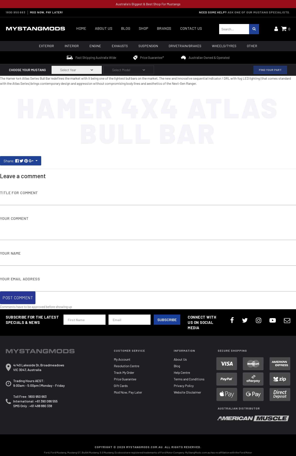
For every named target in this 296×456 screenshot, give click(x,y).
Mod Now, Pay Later (128, 392)
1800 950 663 (37, 396)
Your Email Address (20, 279)
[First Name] (84, 320)
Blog (177, 366)
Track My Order (124, 372)
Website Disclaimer (187, 392)
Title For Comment (19, 192)
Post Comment (18, 297)
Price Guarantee (125, 379)
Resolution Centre (126, 366)
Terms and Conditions (189, 379)
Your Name (10, 253)
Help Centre (182, 372)
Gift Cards (121, 386)
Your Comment (14, 218)
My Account (122, 359)
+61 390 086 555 (46, 401)
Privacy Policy (184, 386)
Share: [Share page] (19, 160)
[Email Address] (130, 320)
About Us (180, 359)
